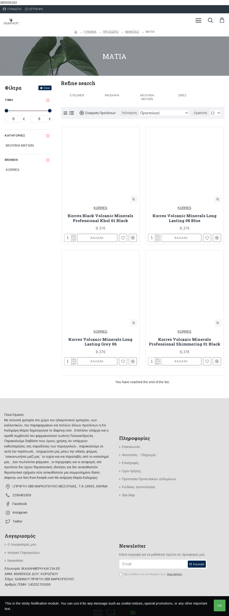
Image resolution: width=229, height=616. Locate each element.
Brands (11, 160)
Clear (46, 87)
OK (219, 605)
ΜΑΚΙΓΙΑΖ (132, 31)
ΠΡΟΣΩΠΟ (111, 31)
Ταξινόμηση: (129, 113)
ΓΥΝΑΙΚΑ (90, 31)
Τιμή (9, 100)
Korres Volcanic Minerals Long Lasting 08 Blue (184, 218)
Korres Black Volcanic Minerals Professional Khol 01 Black (100, 218)
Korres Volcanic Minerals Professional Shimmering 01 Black (184, 342)
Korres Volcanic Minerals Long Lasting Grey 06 (100, 342)
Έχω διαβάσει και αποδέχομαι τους (151, 574)
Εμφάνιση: (201, 113)
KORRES (100, 208)
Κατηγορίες (15, 135)
